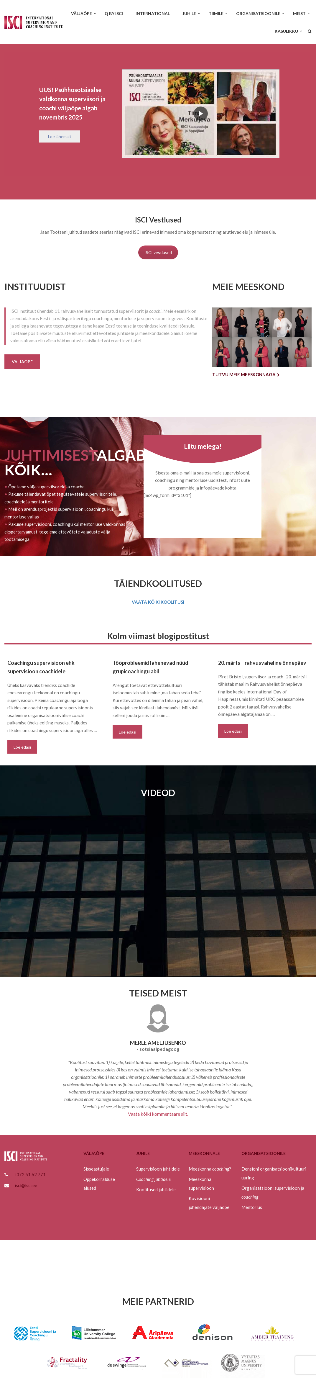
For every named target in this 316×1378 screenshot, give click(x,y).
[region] (157, 114)
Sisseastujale (96, 1168)
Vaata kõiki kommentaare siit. (158, 1114)
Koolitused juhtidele (156, 1189)
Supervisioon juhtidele (158, 1168)
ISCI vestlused (158, 252)
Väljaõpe (22, 361)
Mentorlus (251, 1207)
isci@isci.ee (26, 1185)
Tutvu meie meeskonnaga (246, 374)
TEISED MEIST (158, 993)
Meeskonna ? (210, 1168)
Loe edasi (22, 746)
